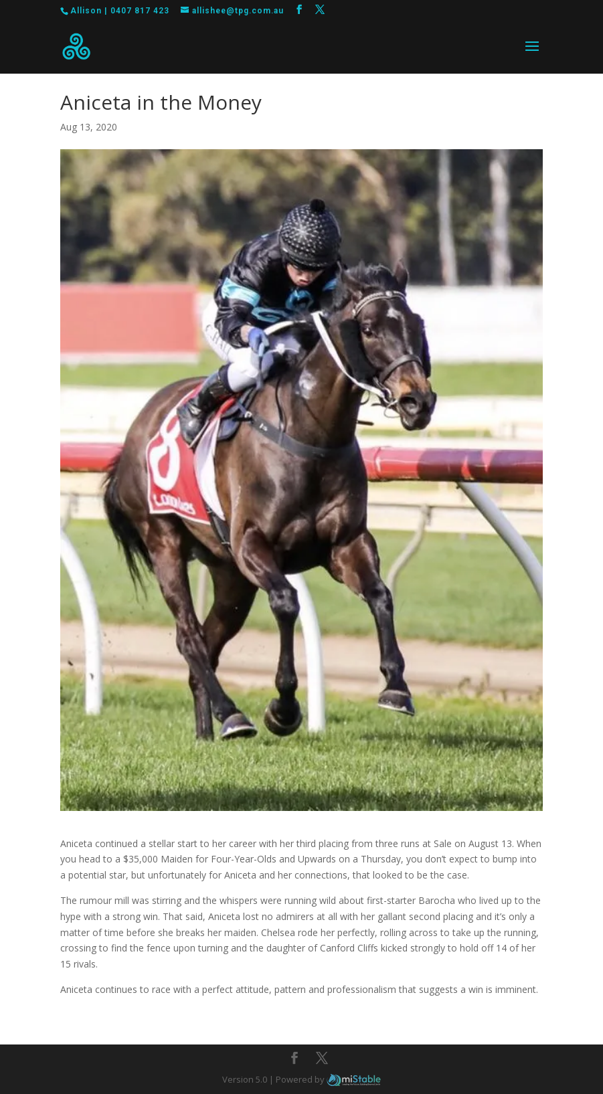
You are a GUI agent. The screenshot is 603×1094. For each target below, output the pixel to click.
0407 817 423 (139, 10)
